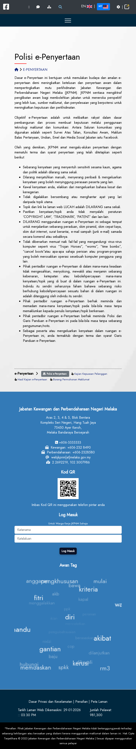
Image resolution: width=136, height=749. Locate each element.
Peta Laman (99, 701)
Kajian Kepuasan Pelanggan (90, 374)
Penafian (81, 701)
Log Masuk (68, 551)
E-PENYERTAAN (35, 69)
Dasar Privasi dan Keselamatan (50, 701)
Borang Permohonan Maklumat (71, 379)
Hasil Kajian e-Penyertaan (32, 379)
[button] (68, 20)
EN (86, 6)
